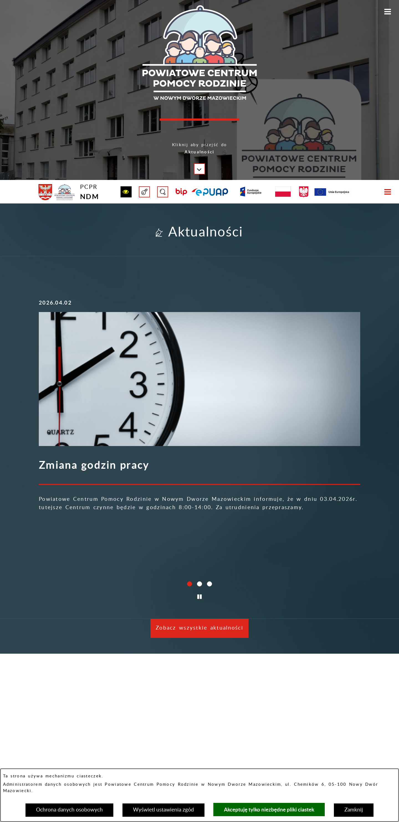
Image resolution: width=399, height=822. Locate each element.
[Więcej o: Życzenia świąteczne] (199, 333)
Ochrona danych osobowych (69, 810)
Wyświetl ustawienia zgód (163, 810)
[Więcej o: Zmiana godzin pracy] (89, 333)
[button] (199, 152)
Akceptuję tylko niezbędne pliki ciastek (269, 809)
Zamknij (353, 810)
